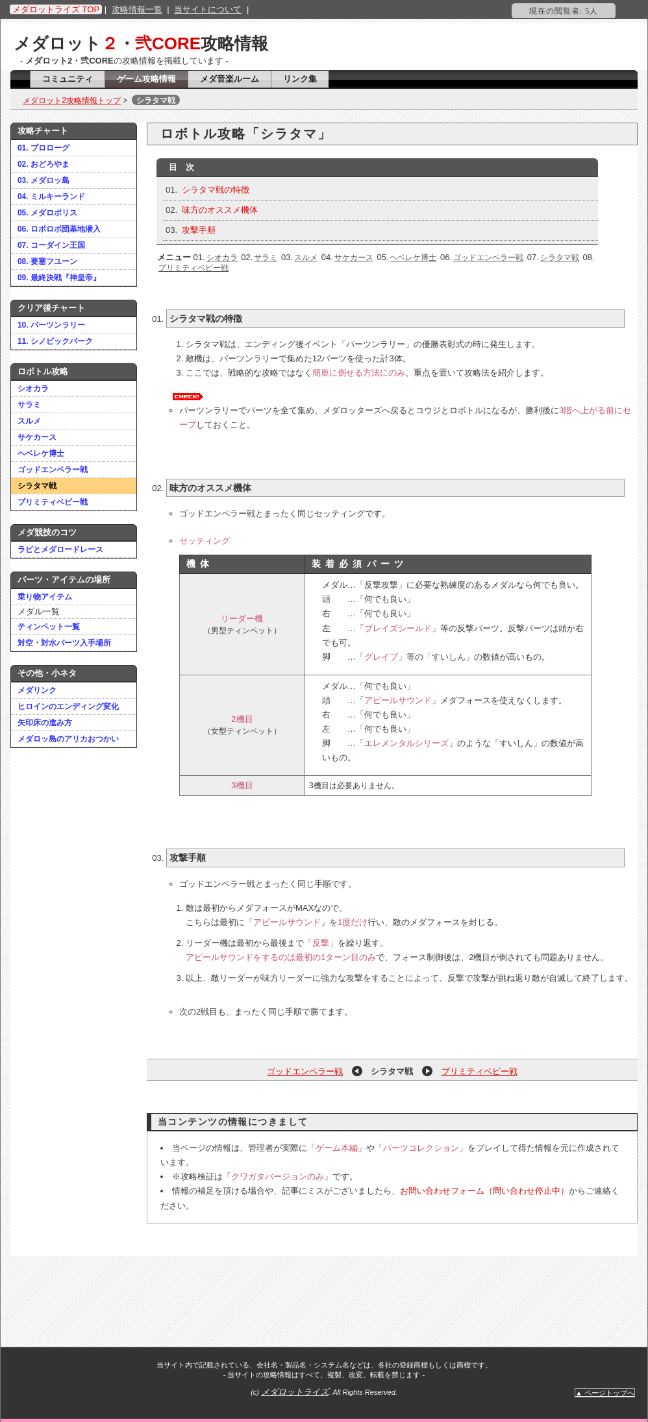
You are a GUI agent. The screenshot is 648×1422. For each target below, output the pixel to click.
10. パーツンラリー (51, 325)
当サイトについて (208, 9)
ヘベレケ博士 (41, 453)
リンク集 (300, 79)
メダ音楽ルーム (229, 79)
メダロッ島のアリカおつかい (68, 738)
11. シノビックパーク (55, 341)
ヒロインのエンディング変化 (68, 706)
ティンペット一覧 (49, 626)
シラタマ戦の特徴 (215, 190)
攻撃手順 (199, 230)
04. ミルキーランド (51, 196)
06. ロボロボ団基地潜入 (59, 229)
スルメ (29, 421)
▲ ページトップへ (604, 1393)
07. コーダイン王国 (51, 245)
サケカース (37, 437)
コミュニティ (67, 79)
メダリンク (37, 690)
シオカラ (33, 388)
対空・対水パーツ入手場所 (64, 642)
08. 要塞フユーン (47, 261)
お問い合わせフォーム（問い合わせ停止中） (484, 1191)
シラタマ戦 (37, 485)
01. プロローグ (43, 147)
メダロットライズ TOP (55, 9)
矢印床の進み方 (45, 722)
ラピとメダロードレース (60, 549)
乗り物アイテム (45, 596)
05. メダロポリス (47, 212)
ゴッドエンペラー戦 (53, 469)
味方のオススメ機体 (220, 210)
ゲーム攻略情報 (146, 79)
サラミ (29, 404)
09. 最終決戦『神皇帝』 (59, 277)
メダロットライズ (295, 1392)
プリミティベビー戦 (53, 502)
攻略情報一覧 (137, 9)
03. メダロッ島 (43, 180)
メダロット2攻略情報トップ (72, 100)
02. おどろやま (43, 164)
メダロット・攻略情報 (141, 43)
